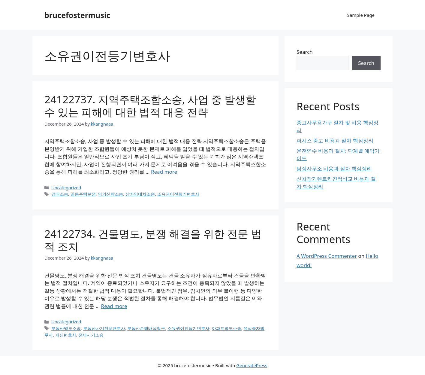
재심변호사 (65, 335)
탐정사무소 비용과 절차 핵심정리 (334, 168)
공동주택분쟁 (83, 194)
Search (305, 51)
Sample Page (361, 15)
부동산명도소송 (66, 328)
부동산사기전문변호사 (104, 328)
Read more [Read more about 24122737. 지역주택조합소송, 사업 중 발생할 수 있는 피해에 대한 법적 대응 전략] (164, 171)
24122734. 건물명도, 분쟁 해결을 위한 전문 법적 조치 (153, 240)
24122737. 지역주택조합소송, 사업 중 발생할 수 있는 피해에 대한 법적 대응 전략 (150, 105)
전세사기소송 (91, 335)
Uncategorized (66, 188)
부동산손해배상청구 (146, 328)
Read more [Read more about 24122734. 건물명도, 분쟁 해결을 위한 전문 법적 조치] (114, 306)
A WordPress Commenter (327, 255)
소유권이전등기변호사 (178, 194)
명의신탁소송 (110, 194)
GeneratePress (251, 365)
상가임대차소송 (140, 194)
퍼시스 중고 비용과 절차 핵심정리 (335, 140)
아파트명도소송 (226, 328)
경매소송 (59, 194)
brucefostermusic (77, 15)
